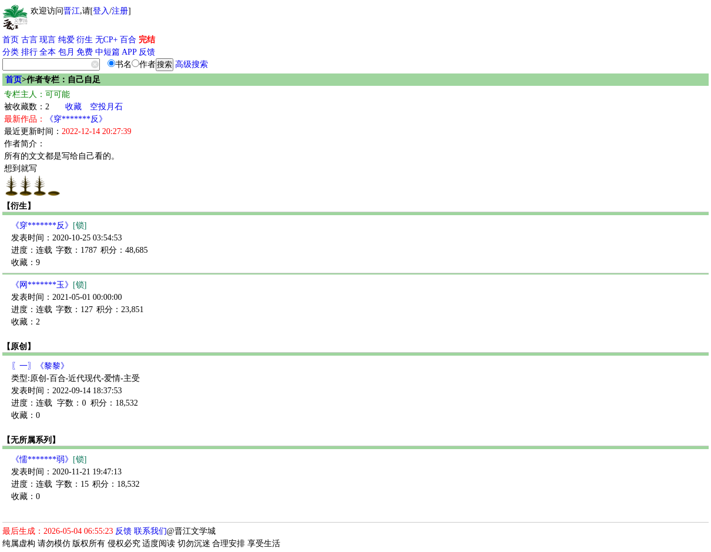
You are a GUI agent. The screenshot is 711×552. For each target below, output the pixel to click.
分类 (10, 52)
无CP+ (106, 39)
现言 (47, 39)
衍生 (84, 39)
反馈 (147, 52)
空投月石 (106, 106)
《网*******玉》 (48, 284)
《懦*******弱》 (48, 459)
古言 (29, 39)
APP (129, 52)
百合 (128, 39)
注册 (120, 10)
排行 (29, 52)
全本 (47, 52)
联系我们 (150, 531)
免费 (84, 52)
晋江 (71, 10)
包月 (66, 52)
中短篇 (107, 52)
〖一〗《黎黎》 (40, 366)
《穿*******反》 (76, 119)
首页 (10, 39)
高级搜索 (191, 64)
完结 (147, 39)
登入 (101, 10)
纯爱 (66, 39)
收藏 (73, 106)
